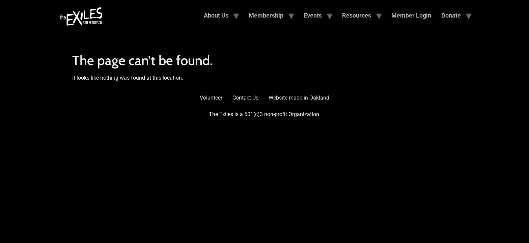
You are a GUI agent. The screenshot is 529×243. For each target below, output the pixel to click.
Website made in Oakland (299, 97)
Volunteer (211, 97)
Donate (451, 15)
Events (313, 15)
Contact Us (245, 97)
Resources (356, 15)
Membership (266, 15)
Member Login (411, 15)
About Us (216, 15)
